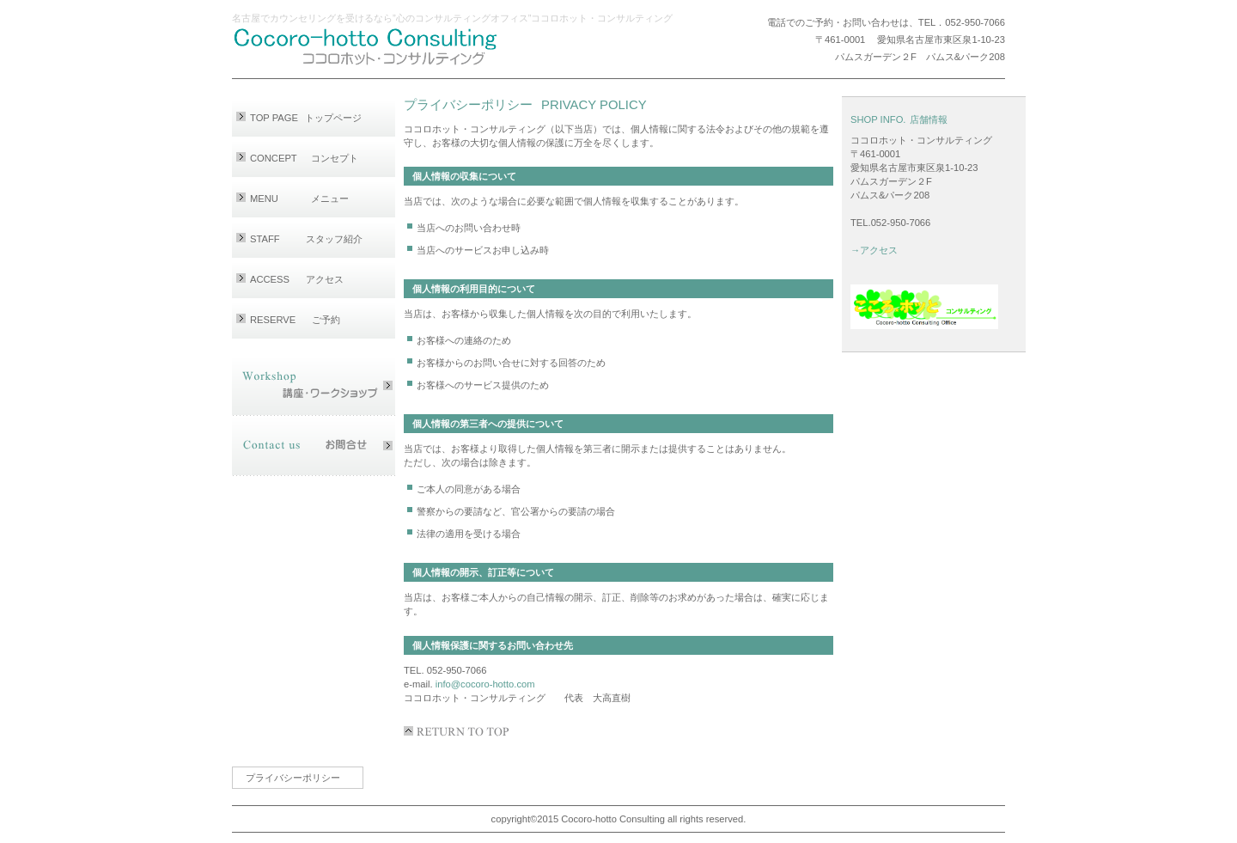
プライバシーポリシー (293, 778)
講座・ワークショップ (313, 386)
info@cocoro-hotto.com (485, 684)
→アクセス (874, 250)
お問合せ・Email (313, 446)
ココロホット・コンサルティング (391, 46)
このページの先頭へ (459, 731)
